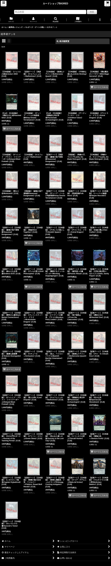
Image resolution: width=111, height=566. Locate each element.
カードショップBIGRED (55, 3)
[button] (4, 3)
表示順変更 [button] (63, 41)
